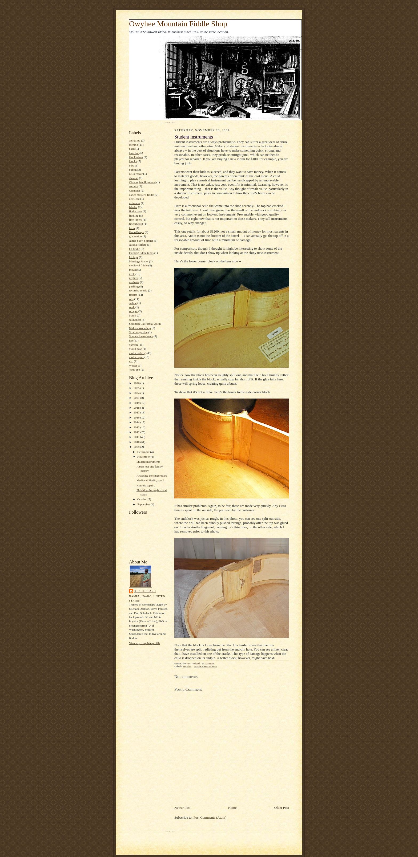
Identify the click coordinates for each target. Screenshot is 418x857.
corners (133, 186)
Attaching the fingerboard (151, 475)
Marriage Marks (138, 261)
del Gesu (134, 198)
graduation (135, 236)
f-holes (133, 207)
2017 (137, 412)
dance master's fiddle (141, 194)
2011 (137, 436)
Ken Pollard (145, 591)
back (132, 148)
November (144, 456)
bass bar (134, 153)
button (133, 169)
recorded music (138, 290)
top (131, 340)
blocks (133, 161)
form (132, 228)
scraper (133, 311)
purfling (134, 286)
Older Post (281, 808)
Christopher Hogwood (142, 182)
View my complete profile (144, 643)
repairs (133, 294)
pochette (134, 282)
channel (133, 178)
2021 (137, 397)
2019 (137, 402)
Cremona (134, 190)
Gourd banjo (136, 232)
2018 (137, 407)
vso (131, 361)
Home (232, 808)
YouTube (134, 369)
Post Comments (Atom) (210, 817)
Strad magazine (138, 332)
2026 (137, 383)
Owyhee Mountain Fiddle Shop (178, 23)
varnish (133, 344)
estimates (134, 203)
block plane (136, 157)
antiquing (134, 140)
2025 (137, 387)
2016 (137, 417)
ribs (131, 298)
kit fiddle (134, 248)
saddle (133, 302)
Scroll (132, 315)
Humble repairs (145, 485)
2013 (137, 427)
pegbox (133, 277)
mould (133, 269)
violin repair (136, 357)
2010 (137, 442)
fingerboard (136, 223)
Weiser (133, 365)
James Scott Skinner (141, 240)
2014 (137, 422)
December (143, 451)
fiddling (133, 215)
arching (133, 144)
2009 (137, 446)
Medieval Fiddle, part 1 (150, 480)
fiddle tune (135, 211)
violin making (137, 353)
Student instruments (141, 336)
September (144, 504)
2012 (137, 432)
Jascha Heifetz (137, 244)
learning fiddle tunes (141, 252)
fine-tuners (135, 219)
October (142, 499)
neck (132, 273)
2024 (137, 393)
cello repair (136, 173)
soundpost (135, 319)
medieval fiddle (138, 265)
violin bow (135, 348)
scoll (132, 307)
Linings (133, 257)
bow (131, 165)
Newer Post (182, 808)
